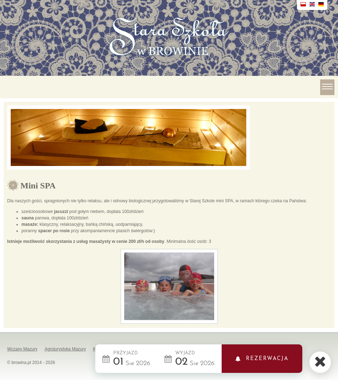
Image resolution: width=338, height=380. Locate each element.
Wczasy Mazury (22, 349)
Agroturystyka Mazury (65, 349)
